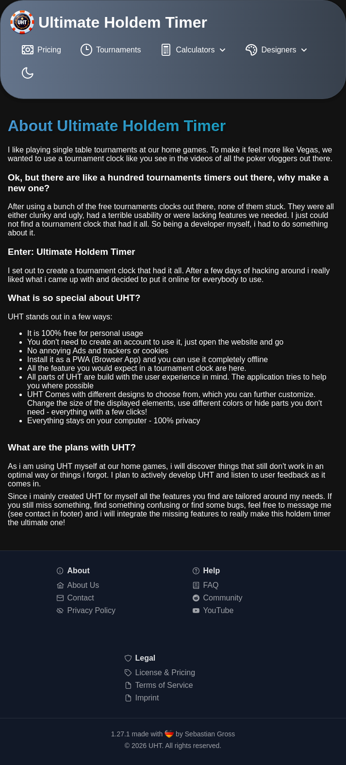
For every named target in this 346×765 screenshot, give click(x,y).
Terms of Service (159, 685)
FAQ (206, 585)
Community (218, 598)
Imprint (142, 698)
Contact (75, 598)
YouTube (213, 610)
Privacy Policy (86, 610)
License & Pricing (160, 672)
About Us (78, 585)
